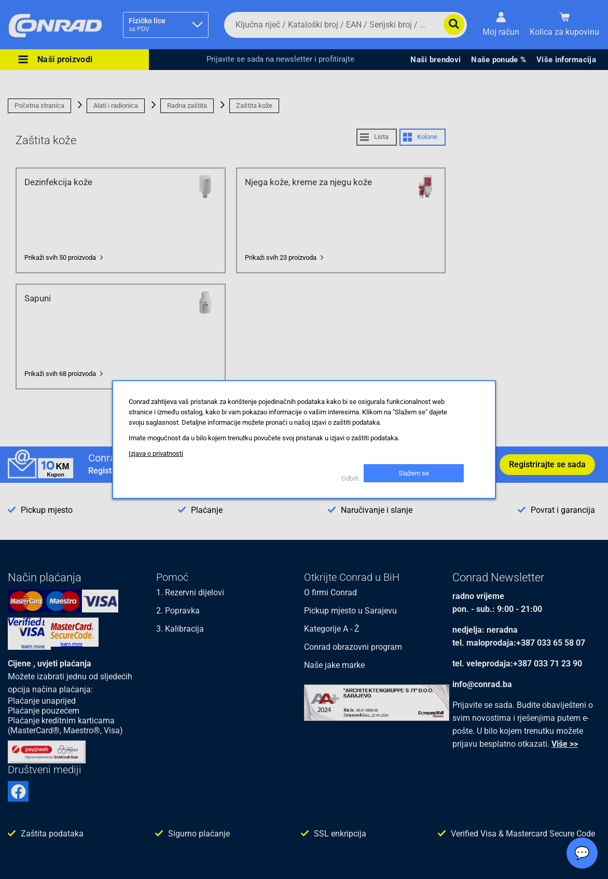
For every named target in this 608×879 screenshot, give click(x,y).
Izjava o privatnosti (156, 453)
